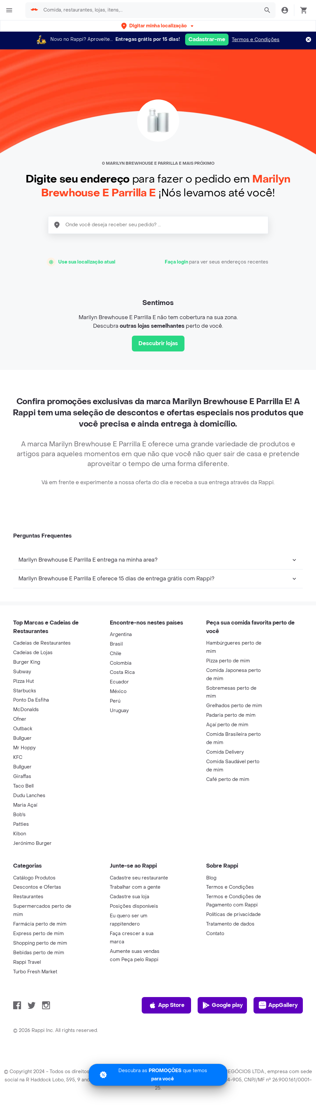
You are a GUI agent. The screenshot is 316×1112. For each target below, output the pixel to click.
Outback (22, 729)
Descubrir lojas (158, 343)
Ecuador (119, 682)
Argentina (121, 634)
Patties (21, 824)
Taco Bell (23, 786)
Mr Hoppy (24, 748)
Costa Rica (122, 672)
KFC (17, 757)
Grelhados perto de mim (234, 706)
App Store (166, 1005)
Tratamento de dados (230, 924)
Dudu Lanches (29, 795)
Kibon (19, 834)
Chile (115, 654)
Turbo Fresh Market (35, 972)
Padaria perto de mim (230, 715)
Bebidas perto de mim (38, 953)
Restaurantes (28, 897)
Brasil (116, 644)
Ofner (19, 719)
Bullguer (22, 738)
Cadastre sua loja (129, 897)
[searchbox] (149, 10)
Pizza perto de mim (228, 661)
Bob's (19, 815)
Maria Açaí (25, 805)
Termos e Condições (256, 40)
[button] (158, 25)
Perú (115, 701)
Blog (211, 878)
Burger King (26, 662)
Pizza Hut (23, 681)
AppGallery (278, 1005)
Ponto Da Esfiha (31, 700)
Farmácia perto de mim (39, 924)
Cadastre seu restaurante (139, 878)
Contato (215, 934)
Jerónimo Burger (32, 843)
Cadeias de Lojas (33, 653)
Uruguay (119, 711)
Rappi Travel (27, 962)
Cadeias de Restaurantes (42, 643)
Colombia (121, 663)
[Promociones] (158, 1075)
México (118, 691)
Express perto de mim (38, 934)
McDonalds (26, 710)
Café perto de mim (227, 779)
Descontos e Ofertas (37, 887)
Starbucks (24, 691)
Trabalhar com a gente (135, 887)
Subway (22, 672)
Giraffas (22, 776)
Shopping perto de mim (40, 943)
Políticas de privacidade (233, 914)
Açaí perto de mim (227, 725)
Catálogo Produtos (34, 878)
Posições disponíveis (134, 906)
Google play (222, 1005)
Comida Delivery (225, 752)
